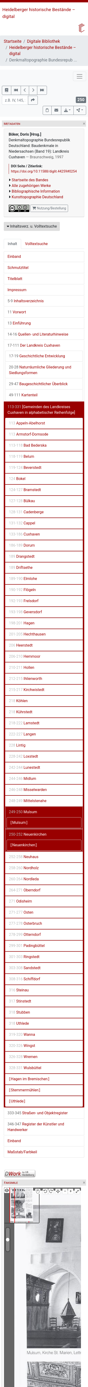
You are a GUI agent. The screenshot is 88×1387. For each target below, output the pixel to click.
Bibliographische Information (36, 191)
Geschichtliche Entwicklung (37, 356)
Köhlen (18, 701)
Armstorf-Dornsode (28, 434)
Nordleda (24, 879)
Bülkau (22, 501)
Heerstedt (21, 645)
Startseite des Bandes (30, 180)
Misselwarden (28, 789)
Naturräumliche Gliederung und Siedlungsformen (40, 370)
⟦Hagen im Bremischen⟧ (29, 1079)
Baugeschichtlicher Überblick (38, 384)
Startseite (13, 41)
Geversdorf (25, 612)
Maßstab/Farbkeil (22, 1152)
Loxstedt (23, 756)
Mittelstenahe (27, 801)
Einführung (19, 323)
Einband (14, 256)
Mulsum (23, 812)
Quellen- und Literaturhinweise (38, 334)
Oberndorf (24, 890)
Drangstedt (21, 556)
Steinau (19, 990)
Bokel (17, 478)
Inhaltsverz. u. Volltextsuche (32, 226)
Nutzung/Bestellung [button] (49, 208)
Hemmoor (24, 656)
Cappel (22, 523)
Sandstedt (25, 968)
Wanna (22, 1034)
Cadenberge (26, 512)
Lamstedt (24, 723)
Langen (22, 734)
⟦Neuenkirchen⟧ (23, 845)
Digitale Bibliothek (43, 41)
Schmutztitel (18, 267)
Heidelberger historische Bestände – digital (42, 50)
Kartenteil (23, 395)
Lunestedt (24, 767)
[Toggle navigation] (79, 76)
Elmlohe (23, 578)
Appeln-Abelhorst (27, 423)
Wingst (22, 1045)
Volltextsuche (36, 244)
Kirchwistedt (26, 689)
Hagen (21, 623)
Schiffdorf (24, 979)
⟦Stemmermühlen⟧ (24, 1090)
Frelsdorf (23, 601)
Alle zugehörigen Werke (31, 185)
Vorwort (17, 312)
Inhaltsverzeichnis (26, 301)
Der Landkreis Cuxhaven (34, 345)
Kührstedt (20, 712)
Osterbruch (25, 923)
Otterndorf (25, 934)
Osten (21, 912)
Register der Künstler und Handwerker (36, 1127)
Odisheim (20, 901)
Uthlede (19, 1023)
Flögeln (22, 590)
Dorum (22, 545)
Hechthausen (27, 634)
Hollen (21, 667)
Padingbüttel (27, 945)
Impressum (17, 290)
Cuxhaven (24, 534)
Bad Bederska (27, 445)
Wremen (23, 1056)
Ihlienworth (25, 678)
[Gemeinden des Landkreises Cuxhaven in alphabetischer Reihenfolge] (41, 410)
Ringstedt (24, 957)
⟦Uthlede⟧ (17, 1101)
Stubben (19, 1012)
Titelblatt (15, 279)
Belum (21, 456)
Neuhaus (23, 857)
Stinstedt (20, 1001)
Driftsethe (21, 567)
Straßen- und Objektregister (38, 1113)
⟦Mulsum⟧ (19, 822)
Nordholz (24, 868)
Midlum (22, 778)
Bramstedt (25, 490)
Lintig (17, 745)
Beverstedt (25, 467)
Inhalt (12, 244)
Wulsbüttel (25, 1068)
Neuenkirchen (27, 834)
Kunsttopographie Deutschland (37, 197)
